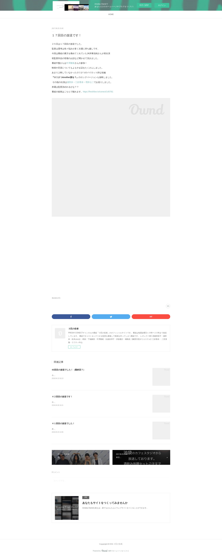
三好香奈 (79, 82)
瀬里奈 (70, 82)
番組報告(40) (56, 298)
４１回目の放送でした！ (63, 423)
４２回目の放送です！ (62, 396)
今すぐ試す (144, 5)
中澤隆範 (70, 63)
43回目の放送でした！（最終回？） (68, 370)
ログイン (162, 5)
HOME (111, 14)
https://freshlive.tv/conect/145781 (98, 91)
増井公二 (90, 82)
